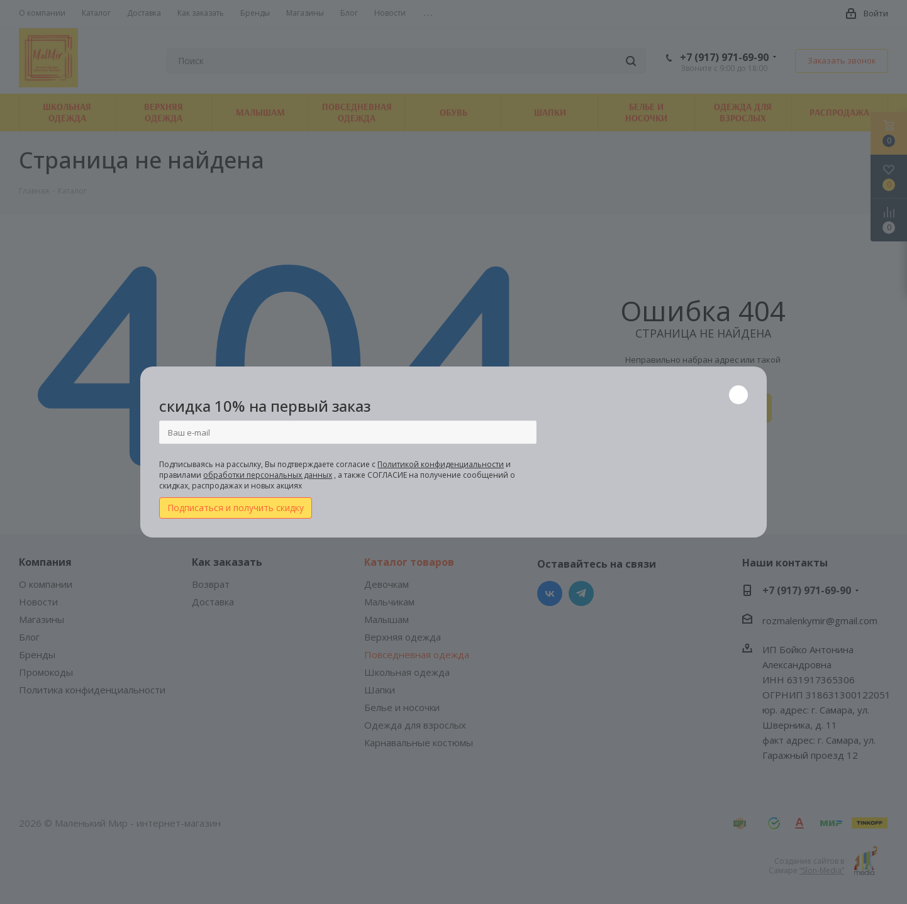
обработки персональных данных (267, 475)
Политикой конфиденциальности (440, 464)
